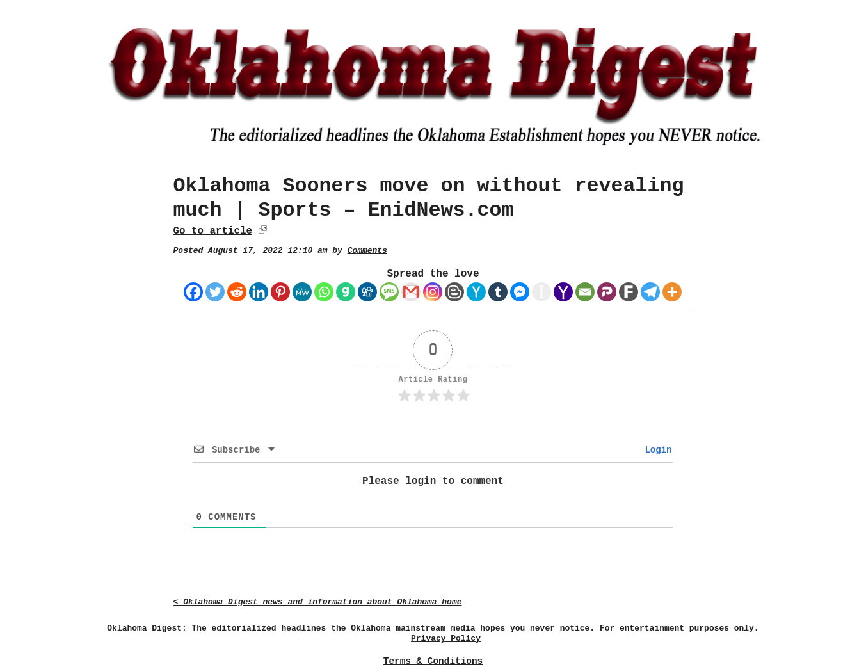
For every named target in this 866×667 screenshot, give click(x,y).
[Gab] (345, 291)
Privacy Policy (446, 638)
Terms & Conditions (433, 661)
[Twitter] (215, 291)
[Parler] (606, 291)
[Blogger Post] (454, 291)
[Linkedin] (258, 291)
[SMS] (389, 291)
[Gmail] (411, 291)
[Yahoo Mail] (563, 291)
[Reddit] (236, 291)
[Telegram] (650, 291)
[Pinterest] (280, 291)
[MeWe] (302, 291)
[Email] (585, 291)
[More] (672, 291)
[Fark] (628, 291)
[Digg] (367, 291)
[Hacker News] (476, 291)
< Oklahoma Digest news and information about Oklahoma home (317, 602)
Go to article (212, 231)
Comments (367, 250)
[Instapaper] (541, 291)
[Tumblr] (498, 291)
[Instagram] (432, 291)
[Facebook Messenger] (519, 291)
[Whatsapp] (323, 291)
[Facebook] (193, 291)
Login (655, 450)
